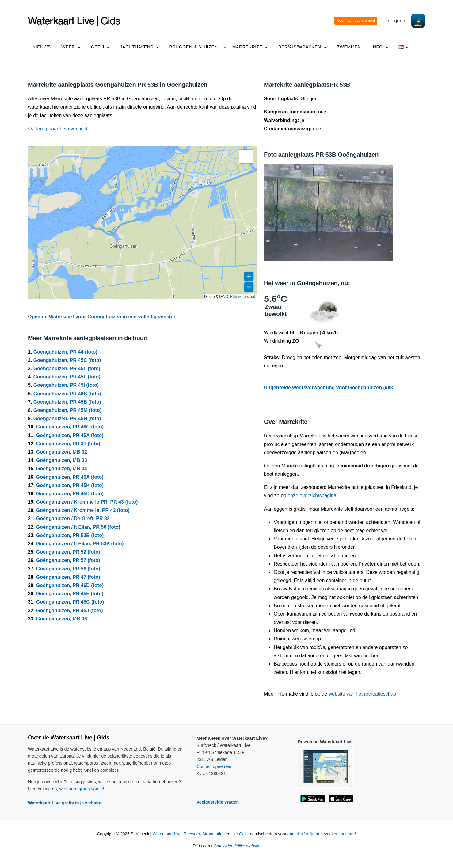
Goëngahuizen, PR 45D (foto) (70, 493)
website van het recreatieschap (362, 694)
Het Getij (239, 833)
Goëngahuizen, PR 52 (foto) (68, 552)
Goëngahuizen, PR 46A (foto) (70, 477)
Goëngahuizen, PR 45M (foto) (67, 410)
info (379, 46)
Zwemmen (349, 46)
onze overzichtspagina (311, 495)
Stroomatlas (213, 833)
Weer (70, 46)
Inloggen (395, 20)
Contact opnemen (213, 766)
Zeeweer (192, 833)
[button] (246, 156)
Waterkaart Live (167, 833)
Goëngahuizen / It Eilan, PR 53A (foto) (80, 543)
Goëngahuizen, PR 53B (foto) (70, 535)
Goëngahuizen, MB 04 (61, 468)
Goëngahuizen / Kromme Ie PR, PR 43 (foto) (87, 502)
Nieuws (41, 46)
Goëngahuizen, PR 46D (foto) (70, 585)
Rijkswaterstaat (242, 296)
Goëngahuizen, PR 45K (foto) (70, 485)
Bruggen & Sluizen (193, 46)
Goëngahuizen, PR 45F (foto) (67, 376)
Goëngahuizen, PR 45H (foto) (67, 418)
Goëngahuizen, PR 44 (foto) (65, 352)
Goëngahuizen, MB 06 (61, 618)
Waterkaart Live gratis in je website (64, 803)
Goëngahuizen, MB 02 (61, 452)
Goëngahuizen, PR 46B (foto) (67, 393)
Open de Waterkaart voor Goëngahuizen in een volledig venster (101, 316)
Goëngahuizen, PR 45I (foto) (66, 385)
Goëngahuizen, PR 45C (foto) (67, 360)
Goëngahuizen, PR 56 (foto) (68, 568)
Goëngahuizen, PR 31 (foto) (68, 443)
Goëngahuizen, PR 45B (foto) (67, 402)
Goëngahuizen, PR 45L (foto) (66, 368)
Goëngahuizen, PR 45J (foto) (69, 610)
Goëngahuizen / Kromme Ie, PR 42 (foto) (83, 510)
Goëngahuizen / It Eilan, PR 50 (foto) (78, 527)
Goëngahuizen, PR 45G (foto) (70, 602)
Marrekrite (250, 46)
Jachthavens (139, 46)
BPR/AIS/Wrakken (302, 46)
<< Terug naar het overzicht (58, 128)
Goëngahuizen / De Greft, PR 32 (73, 518)
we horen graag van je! (81, 788)
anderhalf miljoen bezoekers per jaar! (321, 833)
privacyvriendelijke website (236, 845)
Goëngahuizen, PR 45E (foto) (70, 593)
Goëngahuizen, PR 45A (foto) (70, 435)
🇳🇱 (403, 46)
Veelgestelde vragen (217, 802)
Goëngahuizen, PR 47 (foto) (68, 577)
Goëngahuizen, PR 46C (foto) (70, 426)
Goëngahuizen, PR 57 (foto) (68, 560)
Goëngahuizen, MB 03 (61, 460)
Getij (100, 46)
